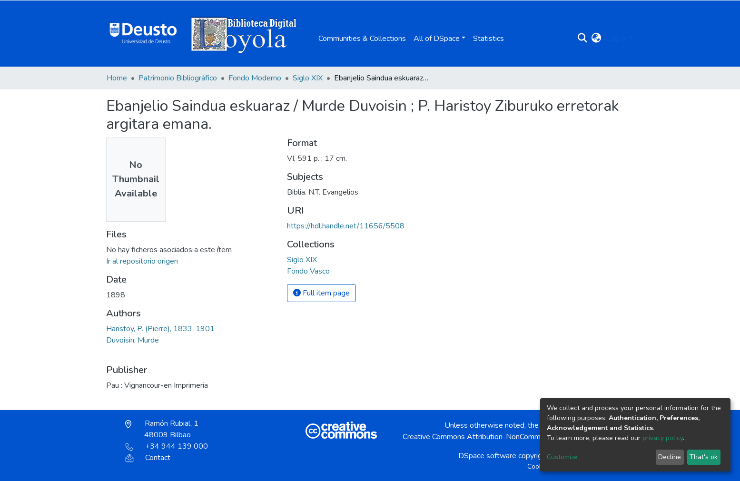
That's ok (704, 456)
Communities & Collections (362, 38)
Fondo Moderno (254, 78)
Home (117, 78)
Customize (562, 456)
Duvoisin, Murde (132, 340)
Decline (669, 456)
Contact (147, 457)
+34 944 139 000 (166, 446)
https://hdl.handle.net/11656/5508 (346, 226)
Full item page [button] (321, 293)
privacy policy (662, 437)
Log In (616, 38)
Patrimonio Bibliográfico (177, 78)
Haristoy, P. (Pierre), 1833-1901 (160, 329)
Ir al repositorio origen (142, 261)
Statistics (488, 38)
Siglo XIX (308, 78)
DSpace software (487, 456)
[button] (596, 38)
